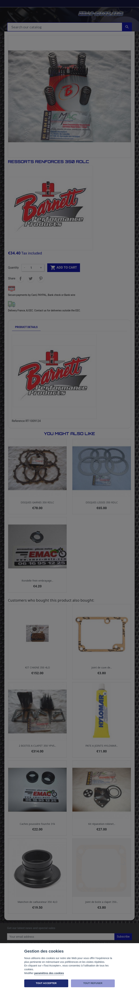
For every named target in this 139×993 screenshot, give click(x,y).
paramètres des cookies (49, 973)
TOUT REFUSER (92, 983)
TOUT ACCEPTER (46, 983)
